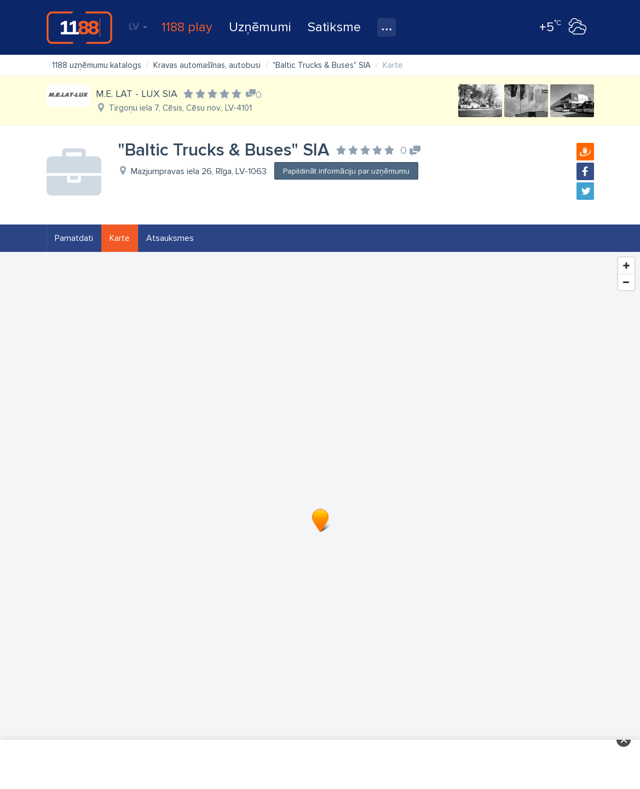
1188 (79, 27)
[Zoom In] (626, 265)
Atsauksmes (170, 238)
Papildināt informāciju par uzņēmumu (346, 171)
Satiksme (334, 27)
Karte (119, 238)
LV (138, 26)
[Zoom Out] (626, 282)
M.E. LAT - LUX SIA (136, 94)
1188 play (187, 27)
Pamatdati (74, 238)
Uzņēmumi (260, 27)
